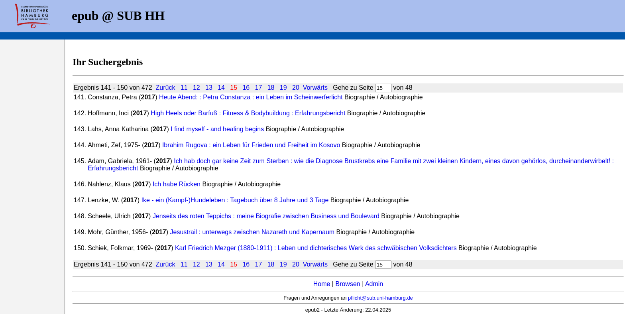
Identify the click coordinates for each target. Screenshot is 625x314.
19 (283, 87)
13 (208, 87)
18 (271, 87)
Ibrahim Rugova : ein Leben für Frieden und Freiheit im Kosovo (251, 145)
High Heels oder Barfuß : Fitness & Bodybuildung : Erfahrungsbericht (248, 113)
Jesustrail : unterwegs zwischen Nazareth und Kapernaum (252, 232)
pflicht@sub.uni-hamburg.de (380, 298)
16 (246, 87)
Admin (374, 283)
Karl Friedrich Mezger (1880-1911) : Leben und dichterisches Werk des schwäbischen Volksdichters (316, 248)
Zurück (165, 87)
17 (258, 87)
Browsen (347, 283)
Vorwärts (315, 87)
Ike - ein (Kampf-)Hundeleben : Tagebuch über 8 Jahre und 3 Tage (234, 200)
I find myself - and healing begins (217, 129)
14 (221, 87)
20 (295, 87)
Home (321, 283)
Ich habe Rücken (176, 184)
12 (196, 87)
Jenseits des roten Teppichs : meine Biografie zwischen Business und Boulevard (266, 216)
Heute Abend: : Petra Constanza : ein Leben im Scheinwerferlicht (251, 97)
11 (184, 87)
